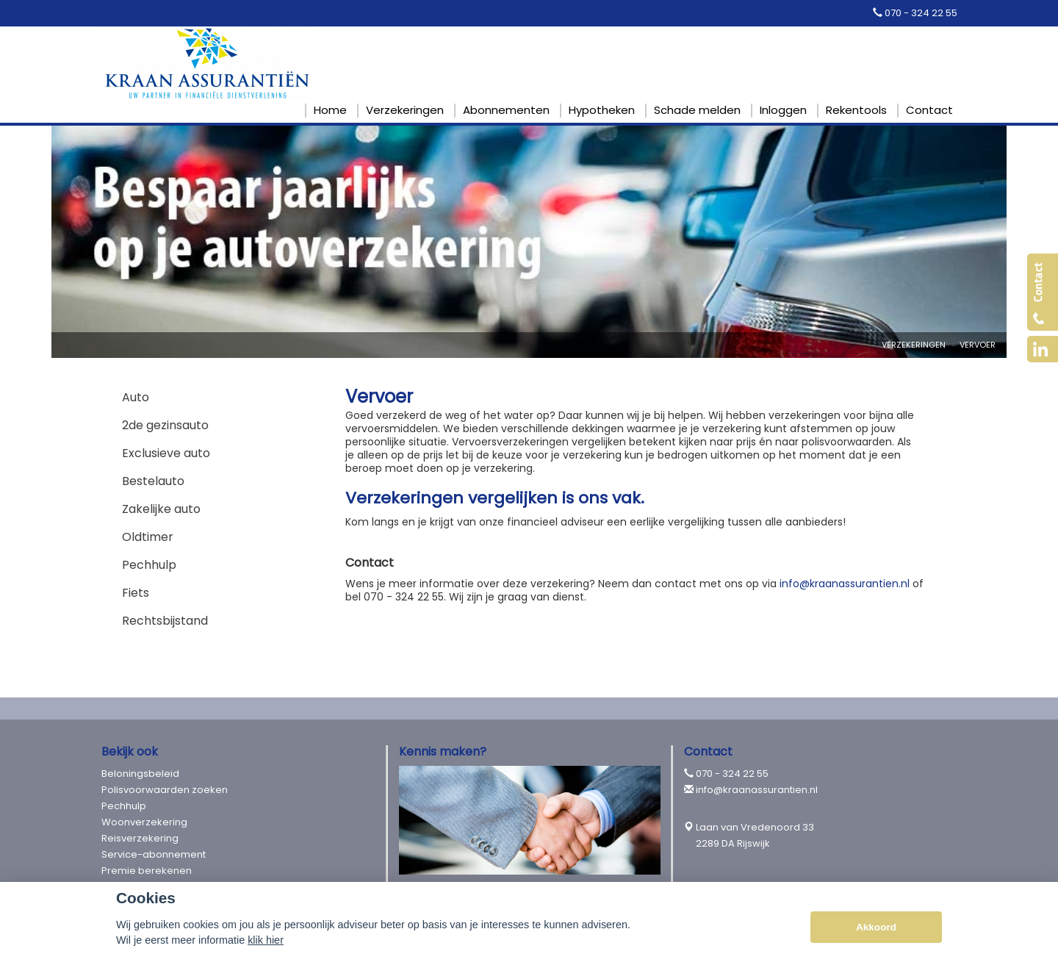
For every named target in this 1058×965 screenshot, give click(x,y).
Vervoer (978, 345)
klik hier (266, 940)
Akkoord (876, 927)
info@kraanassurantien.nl (845, 583)
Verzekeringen (914, 345)
